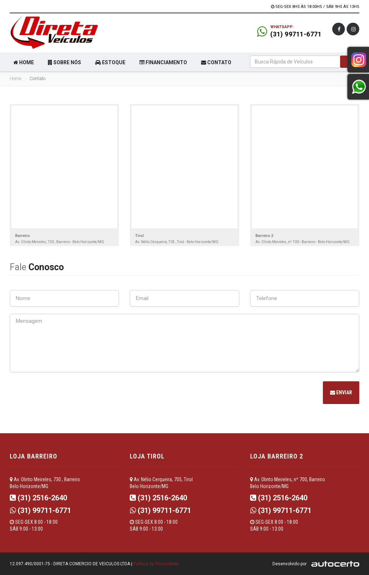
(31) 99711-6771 (296, 34)
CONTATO (216, 62)
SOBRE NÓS (64, 62)
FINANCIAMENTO (163, 62)
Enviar (341, 392)
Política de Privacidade (156, 563)
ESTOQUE (110, 62)
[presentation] (64, 393)
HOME (23, 62)
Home (15, 78)
